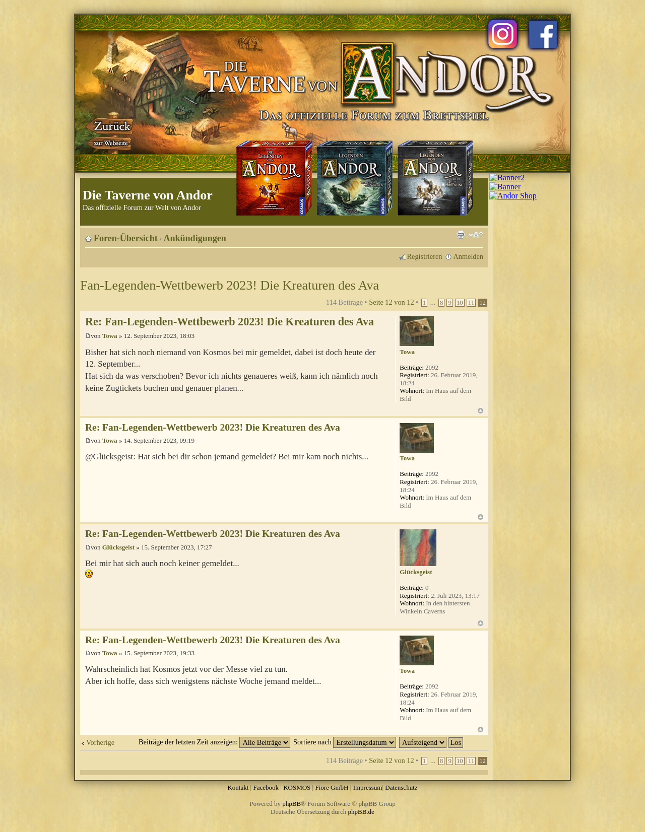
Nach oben (480, 410)
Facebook (266, 787)
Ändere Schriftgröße (476, 234)
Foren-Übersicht (126, 238)
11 (471, 302)
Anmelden (468, 256)
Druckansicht (460, 234)
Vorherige (100, 742)
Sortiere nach (344, 742)
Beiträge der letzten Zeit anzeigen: (214, 742)
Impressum (367, 787)
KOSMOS (296, 787)
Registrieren (424, 256)
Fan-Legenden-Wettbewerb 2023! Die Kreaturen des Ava (229, 285)
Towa (109, 335)
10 (460, 302)
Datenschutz (401, 787)
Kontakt (237, 787)
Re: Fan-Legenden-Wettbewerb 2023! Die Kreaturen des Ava (229, 321)
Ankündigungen (195, 238)
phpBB (291, 803)
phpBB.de (361, 811)
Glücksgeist (118, 547)
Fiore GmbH (331, 787)
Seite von (391, 302)
